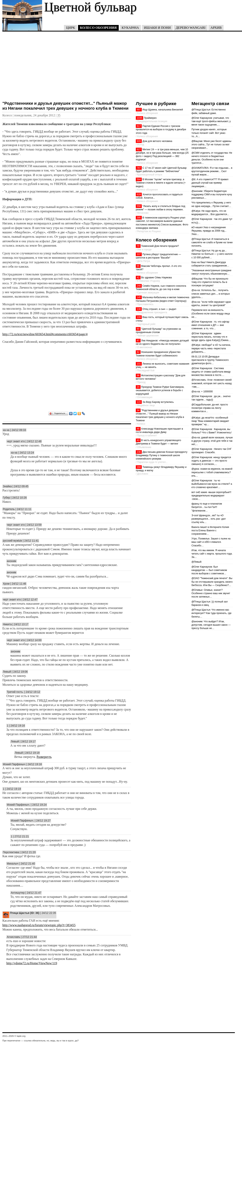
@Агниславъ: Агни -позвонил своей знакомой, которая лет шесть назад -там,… (211, 383)
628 (139, 194)
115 (139, 402)
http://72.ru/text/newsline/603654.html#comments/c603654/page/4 (45, 334)
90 (138, 328)
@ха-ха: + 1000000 (202, 391)
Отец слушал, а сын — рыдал (159, 309)
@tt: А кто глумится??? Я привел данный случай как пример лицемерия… (209, 183)
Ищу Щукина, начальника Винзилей (163, 109)
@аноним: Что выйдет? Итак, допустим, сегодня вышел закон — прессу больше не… (210, 625)
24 (138, 387)
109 (139, 317)
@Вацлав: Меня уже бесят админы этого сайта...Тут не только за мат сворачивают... (211, 144)
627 (139, 149)
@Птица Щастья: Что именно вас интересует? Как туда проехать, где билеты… (211, 613)
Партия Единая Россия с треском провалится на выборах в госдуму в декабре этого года (161, 129)
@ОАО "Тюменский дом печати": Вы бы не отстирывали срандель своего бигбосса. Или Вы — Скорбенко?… (211, 581)
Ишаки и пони (157, 28)
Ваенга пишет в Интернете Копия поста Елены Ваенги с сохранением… (210, 530)
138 (139, 309)
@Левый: (196, 561)
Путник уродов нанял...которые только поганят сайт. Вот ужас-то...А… (209, 133)
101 (139, 363)
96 (138, 375)
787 (139, 168)
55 (138, 266)
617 (139, 126)
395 (139, 217)
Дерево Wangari (190, 28)
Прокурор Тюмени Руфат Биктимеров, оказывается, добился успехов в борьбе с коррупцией (160, 390)
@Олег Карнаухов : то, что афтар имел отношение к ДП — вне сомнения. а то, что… (210, 325)
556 (139, 206)
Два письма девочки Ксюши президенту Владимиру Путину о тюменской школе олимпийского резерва (161, 455)
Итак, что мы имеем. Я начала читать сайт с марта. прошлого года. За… (211, 553)
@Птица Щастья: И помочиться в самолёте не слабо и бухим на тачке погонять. (211, 242)
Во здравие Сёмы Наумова (156, 277)
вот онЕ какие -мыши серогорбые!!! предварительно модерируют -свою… (211, 495)
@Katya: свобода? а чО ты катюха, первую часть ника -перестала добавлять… (211, 348)
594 (139, 179)
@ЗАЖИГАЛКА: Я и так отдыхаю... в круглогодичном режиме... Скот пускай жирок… (211, 171)
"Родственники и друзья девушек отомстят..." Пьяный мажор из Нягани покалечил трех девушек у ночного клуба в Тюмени (65, 105)
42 (138, 277)
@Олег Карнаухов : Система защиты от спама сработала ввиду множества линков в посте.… (210, 371)
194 (139, 467)
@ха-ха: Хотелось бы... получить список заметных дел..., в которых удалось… (210, 293)
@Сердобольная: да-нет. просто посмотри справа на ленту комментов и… (209, 408)
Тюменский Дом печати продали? (160, 246)
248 (139, 285)
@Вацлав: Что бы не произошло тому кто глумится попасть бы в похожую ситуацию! (209, 282)
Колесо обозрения (98, 28)
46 (138, 428)
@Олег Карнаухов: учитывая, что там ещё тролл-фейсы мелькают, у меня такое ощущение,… (211, 121)
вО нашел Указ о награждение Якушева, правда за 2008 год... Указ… (208, 231)
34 (138, 410)
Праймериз (150, 118)
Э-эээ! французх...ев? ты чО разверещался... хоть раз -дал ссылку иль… (208, 519)
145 (139, 297)
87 (138, 340)
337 (139, 254)
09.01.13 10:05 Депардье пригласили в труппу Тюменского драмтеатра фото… (210, 360)
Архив (216, 28)
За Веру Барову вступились (158, 402)
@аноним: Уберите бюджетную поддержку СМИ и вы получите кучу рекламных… (211, 194)
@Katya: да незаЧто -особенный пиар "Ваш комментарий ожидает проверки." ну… (210, 421)
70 (138, 246)
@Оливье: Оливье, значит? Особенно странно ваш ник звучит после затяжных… (210, 593)
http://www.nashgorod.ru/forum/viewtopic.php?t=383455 (39, 925)
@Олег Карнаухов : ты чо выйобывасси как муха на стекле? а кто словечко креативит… (211, 484)
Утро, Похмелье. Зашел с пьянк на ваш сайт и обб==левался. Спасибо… (210, 542)
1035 (139, 118)
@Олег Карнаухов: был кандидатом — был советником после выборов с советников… (209, 570)
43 (138, 440)
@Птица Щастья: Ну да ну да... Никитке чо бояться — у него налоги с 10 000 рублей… (211, 254)
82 (138, 352)
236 (139, 452)
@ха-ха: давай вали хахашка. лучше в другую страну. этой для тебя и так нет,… (212, 441)
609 (139, 141)
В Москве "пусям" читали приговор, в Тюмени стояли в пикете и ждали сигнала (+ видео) (161, 183)
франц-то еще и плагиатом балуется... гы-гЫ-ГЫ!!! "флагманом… (206, 507)
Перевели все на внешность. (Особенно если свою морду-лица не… (210, 313)
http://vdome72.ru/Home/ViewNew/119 (31, 963)
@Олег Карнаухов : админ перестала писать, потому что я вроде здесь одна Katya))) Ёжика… (211, 337)
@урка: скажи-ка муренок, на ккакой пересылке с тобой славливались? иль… (211, 472)
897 (139, 109)
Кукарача (130, 28)
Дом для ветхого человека (157, 141)
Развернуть (44, 756)
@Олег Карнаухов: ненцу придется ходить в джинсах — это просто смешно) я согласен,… (211, 460)
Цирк (70, 28)
